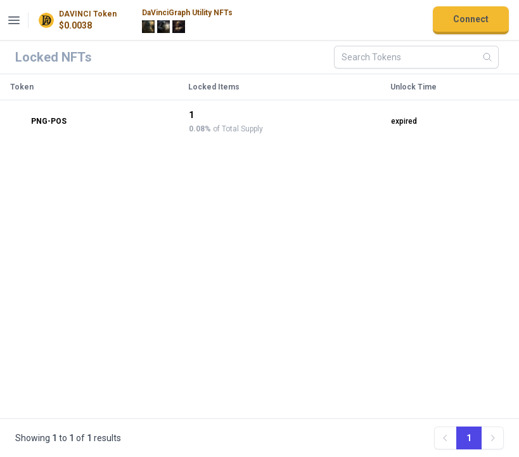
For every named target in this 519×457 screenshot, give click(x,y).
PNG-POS (39, 121)
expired (404, 121)
